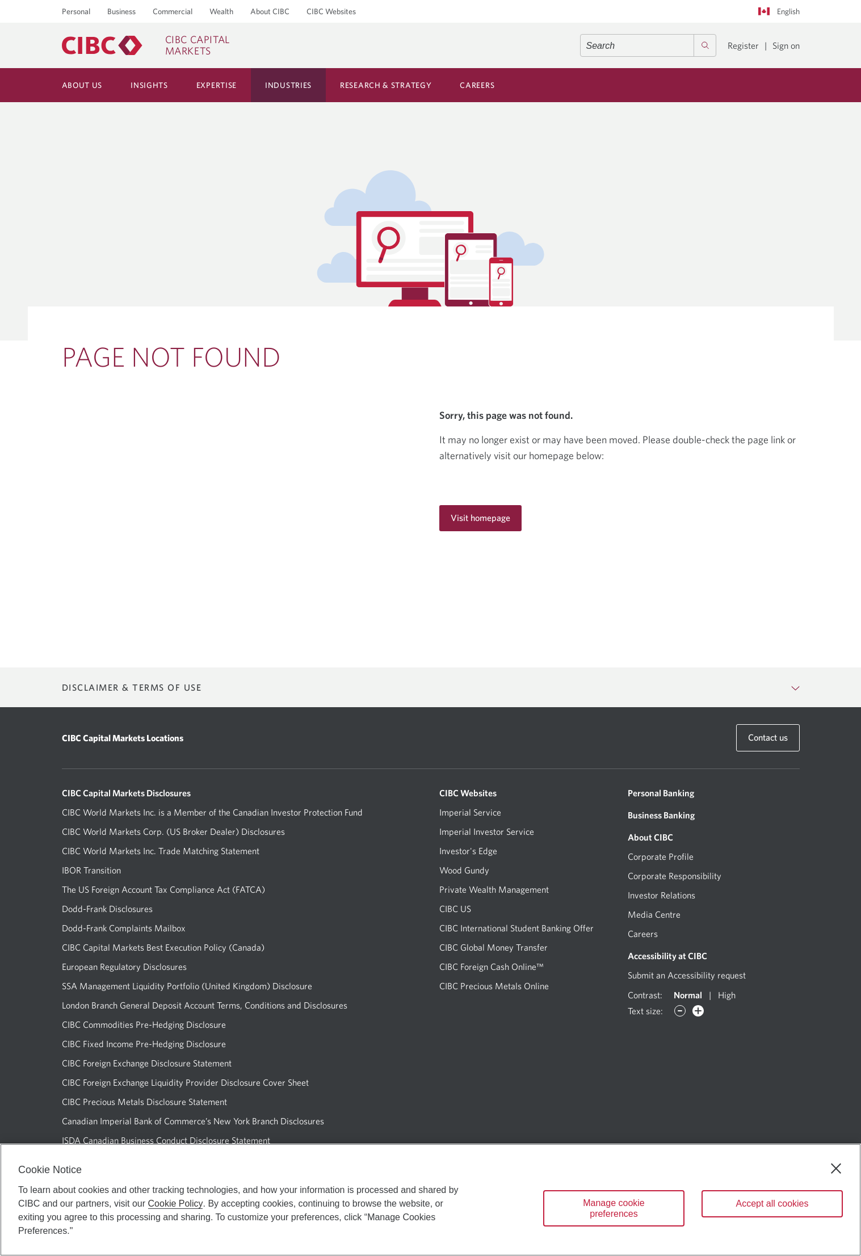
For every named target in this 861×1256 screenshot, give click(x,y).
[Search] (705, 45)
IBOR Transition (91, 870)
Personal (76, 11)
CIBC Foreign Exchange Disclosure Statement (147, 1063)
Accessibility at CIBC (667, 955)
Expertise (216, 85)
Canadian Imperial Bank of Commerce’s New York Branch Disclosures (193, 1121)
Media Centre (654, 914)
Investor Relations (661, 895)
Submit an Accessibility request (687, 975)
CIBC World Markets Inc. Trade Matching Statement (160, 850)
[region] (430, 1200)
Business (121, 11)
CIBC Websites (331, 11)
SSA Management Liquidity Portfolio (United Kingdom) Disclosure (187, 986)
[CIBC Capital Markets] (146, 45)
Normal (688, 994)
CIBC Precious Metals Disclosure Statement (144, 1101)
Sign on (786, 45)
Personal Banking (661, 793)
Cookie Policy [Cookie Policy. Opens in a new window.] (175, 1203)
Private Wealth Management (494, 889)
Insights (149, 85)
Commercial (172, 11)
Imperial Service (470, 812)
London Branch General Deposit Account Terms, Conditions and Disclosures (204, 1005)
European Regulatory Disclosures (124, 966)
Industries (288, 85)
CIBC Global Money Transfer (493, 947)
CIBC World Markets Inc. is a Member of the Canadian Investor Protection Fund (212, 812)
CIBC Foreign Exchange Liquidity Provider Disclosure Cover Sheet (185, 1082)
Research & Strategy (385, 85)
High (727, 994)
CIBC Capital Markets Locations (122, 737)
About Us (82, 85)
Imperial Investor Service (486, 831)
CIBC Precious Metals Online (494, 986)
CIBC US (455, 908)
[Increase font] (698, 1010)
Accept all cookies (772, 1203)
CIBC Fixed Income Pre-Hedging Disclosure (144, 1043)
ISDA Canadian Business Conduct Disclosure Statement (166, 1140)
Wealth (221, 11)
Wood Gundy (464, 870)
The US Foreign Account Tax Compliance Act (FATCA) (163, 889)
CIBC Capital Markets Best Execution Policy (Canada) (163, 947)
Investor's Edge (468, 850)
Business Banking (661, 815)
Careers (477, 85)
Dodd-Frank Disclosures (107, 908)
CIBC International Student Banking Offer (516, 928)
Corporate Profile (661, 856)
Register (743, 45)
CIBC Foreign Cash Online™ (491, 966)
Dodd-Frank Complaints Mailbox (124, 928)
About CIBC (269, 11)
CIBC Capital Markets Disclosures (126, 793)
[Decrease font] (680, 1010)
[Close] (836, 1168)
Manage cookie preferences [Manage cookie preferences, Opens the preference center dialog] (614, 1208)
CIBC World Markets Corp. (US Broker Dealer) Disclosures (173, 831)
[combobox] (648, 45)
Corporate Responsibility (674, 875)
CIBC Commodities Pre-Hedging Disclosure (144, 1024)
